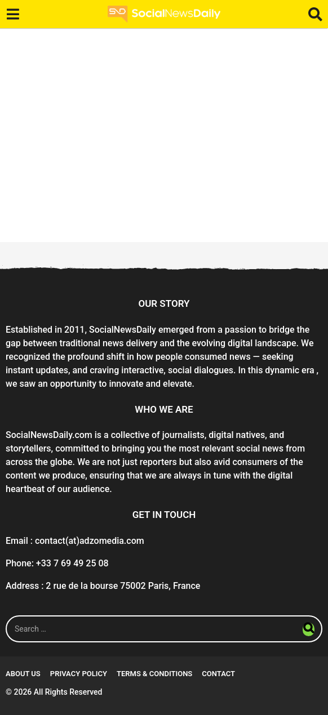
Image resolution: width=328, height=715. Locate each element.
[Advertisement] (164, 135)
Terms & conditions (154, 673)
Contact (218, 673)
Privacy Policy (78, 673)
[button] (13, 14)
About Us (23, 673)
